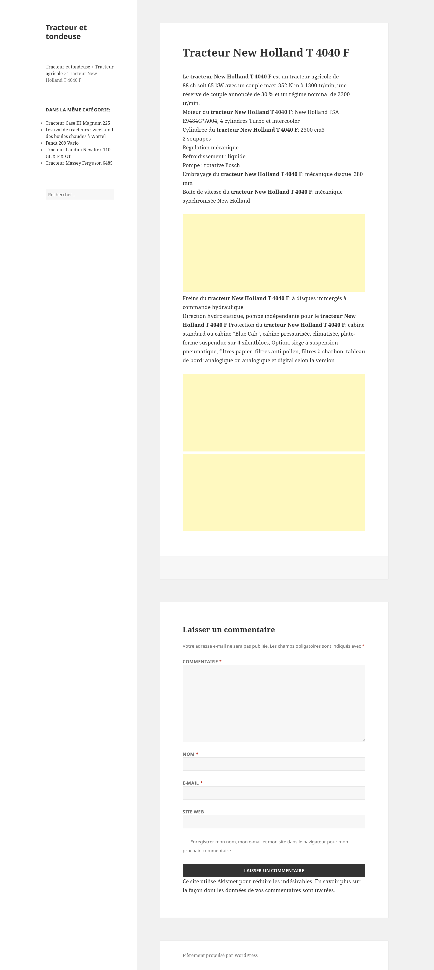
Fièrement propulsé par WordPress (220, 955)
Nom (190, 754)
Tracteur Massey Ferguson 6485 (79, 163)
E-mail (193, 783)
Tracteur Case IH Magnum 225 (78, 123)
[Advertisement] (274, 253)
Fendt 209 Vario (62, 143)
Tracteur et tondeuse (66, 31)
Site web (193, 812)
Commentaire (202, 661)
